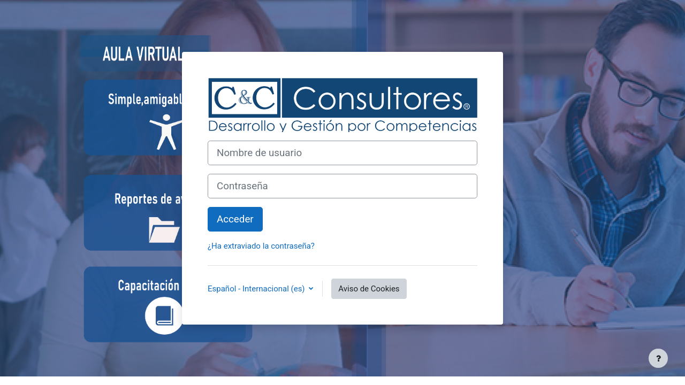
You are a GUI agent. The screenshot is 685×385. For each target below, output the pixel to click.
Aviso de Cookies (368, 289)
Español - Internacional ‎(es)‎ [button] (257, 289)
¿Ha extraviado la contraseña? (261, 246)
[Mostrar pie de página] (658, 358)
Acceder (235, 219)
